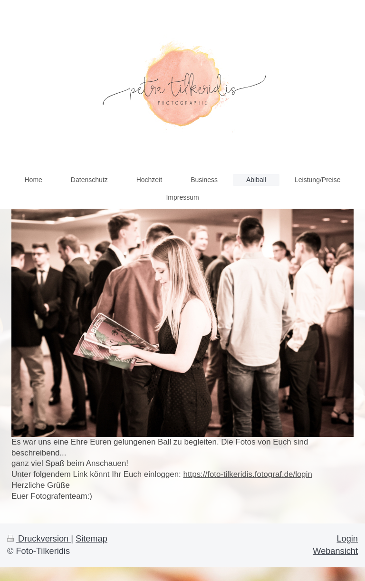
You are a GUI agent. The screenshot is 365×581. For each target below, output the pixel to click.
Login (347, 538)
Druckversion (39, 538)
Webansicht (335, 551)
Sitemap (91, 538)
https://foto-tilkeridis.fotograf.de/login (247, 474)
